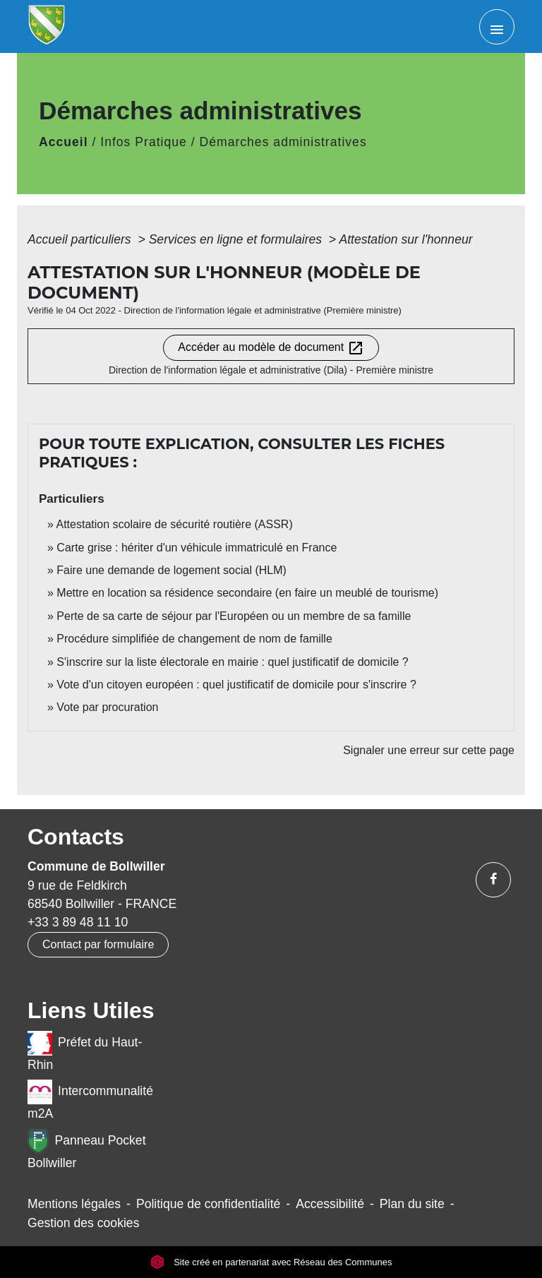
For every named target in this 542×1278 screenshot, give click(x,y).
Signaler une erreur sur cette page (428, 750)
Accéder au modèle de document (270, 348)
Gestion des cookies (83, 1223)
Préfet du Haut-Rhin (85, 1051)
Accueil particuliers (81, 239)
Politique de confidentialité (208, 1204)
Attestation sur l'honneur (405, 239)
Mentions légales (74, 1204)
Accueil (63, 142)
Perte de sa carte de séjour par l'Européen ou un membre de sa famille (233, 616)
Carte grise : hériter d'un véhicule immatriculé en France (196, 548)
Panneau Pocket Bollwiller (87, 1149)
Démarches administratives (283, 142)
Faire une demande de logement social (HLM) (171, 570)
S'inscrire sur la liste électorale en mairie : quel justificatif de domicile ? (232, 662)
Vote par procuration (107, 707)
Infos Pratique (143, 142)
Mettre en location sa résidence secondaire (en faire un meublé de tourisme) (247, 593)
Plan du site (412, 1204)
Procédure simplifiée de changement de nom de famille (194, 639)
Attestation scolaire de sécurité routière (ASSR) (174, 524)
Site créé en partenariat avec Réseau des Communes (271, 1262)
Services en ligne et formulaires (237, 239)
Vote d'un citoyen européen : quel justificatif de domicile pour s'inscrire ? (236, 685)
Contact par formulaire (98, 944)
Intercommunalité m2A (90, 1100)
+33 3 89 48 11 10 (78, 922)
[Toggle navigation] (496, 26)
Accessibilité (330, 1204)
